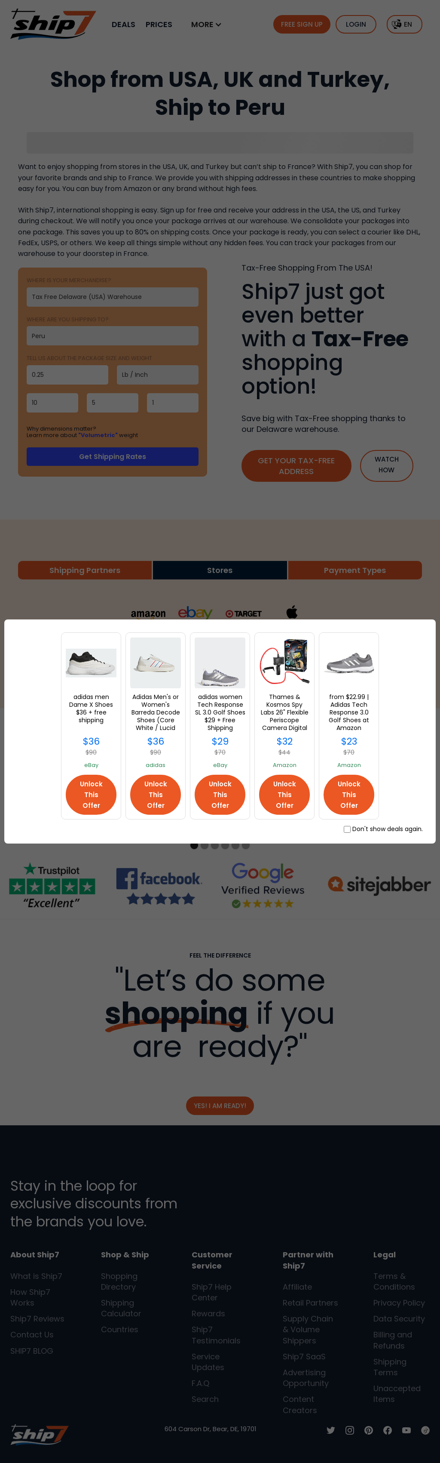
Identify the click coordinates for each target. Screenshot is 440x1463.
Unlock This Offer (91, 794)
